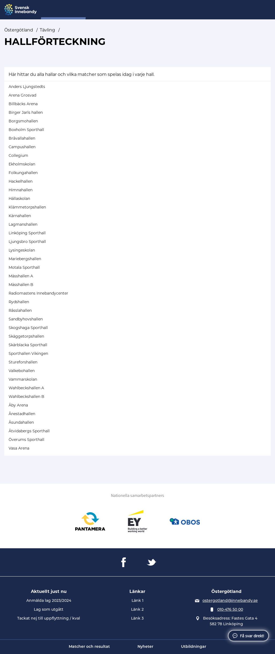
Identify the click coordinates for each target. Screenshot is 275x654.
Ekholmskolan (22, 164)
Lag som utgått (48, 610)
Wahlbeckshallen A (26, 388)
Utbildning (182, 10)
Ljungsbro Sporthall (27, 241)
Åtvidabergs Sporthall (29, 431)
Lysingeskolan (22, 250)
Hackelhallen (20, 181)
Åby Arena (18, 405)
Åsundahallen (21, 422)
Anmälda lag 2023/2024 (48, 601)
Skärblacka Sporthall (28, 344)
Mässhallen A (21, 276)
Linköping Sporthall (27, 233)
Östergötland (18, 30)
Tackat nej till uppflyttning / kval (48, 619)
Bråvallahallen (22, 138)
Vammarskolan (23, 379)
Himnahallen (20, 190)
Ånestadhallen (22, 413)
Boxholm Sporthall (26, 129)
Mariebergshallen (25, 258)
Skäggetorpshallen (26, 336)
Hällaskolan (19, 198)
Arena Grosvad (22, 95)
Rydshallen (19, 301)
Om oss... (103, 10)
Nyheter (145, 647)
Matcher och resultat (89, 647)
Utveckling (211, 10)
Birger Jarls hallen (26, 112)
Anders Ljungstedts (27, 86)
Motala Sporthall (24, 267)
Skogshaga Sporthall (28, 327)
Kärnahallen (20, 215)
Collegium (18, 155)
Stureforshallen (23, 362)
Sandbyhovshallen (26, 319)
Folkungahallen (23, 172)
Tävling (127, 10)
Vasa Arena (19, 448)
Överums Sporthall (26, 439)
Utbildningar (193, 647)
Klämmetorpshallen (27, 207)
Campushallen (22, 146)
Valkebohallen (22, 370)
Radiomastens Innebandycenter (38, 293)
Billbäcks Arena (23, 103)
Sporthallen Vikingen (28, 353)
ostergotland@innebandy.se (230, 601)
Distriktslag (153, 10)
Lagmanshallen (23, 224)
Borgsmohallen (23, 121)
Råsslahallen (20, 310)
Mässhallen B (21, 284)
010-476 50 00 (230, 610)
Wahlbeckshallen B (26, 396)
